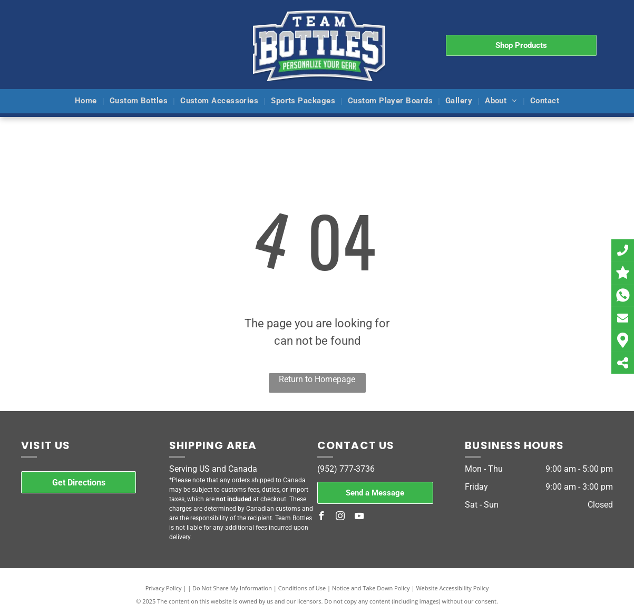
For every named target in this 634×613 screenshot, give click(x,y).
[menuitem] (87, 101)
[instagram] (340, 517)
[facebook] (321, 517)
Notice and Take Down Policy (371, 588)
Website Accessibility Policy (452, 588)
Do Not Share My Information (232, 588)
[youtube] (359, 517)
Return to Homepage (317, 379)
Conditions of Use (302, 588)
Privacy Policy (163, 588)
